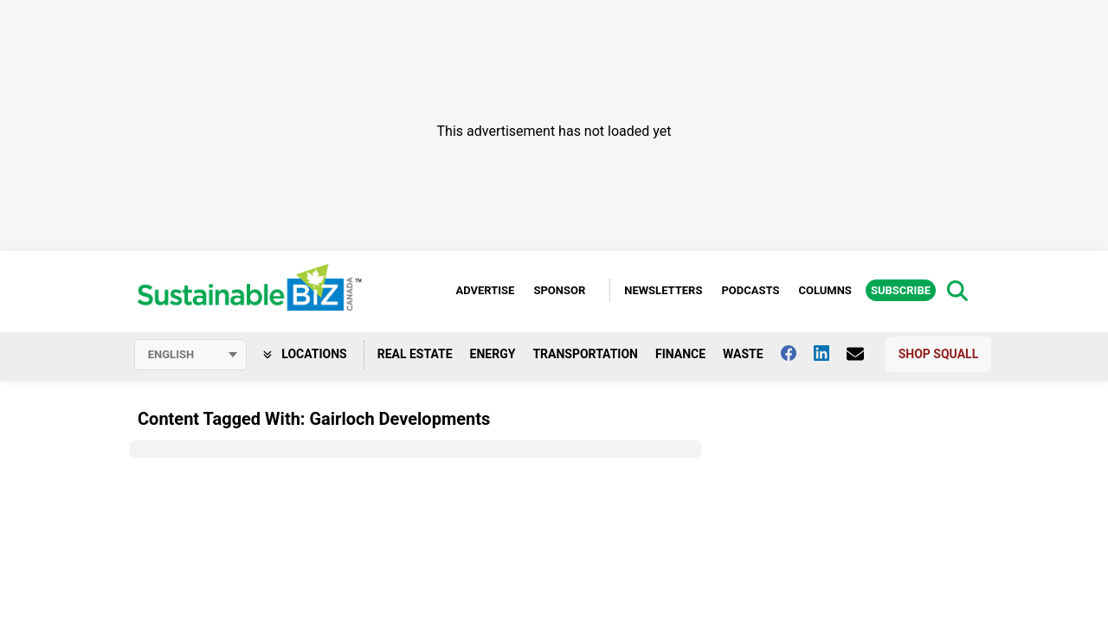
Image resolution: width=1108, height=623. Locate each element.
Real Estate (415, 354)
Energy (493, 354)
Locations (305, 354)
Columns (824, 290)
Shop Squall (939, 354)
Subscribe (901, 290)
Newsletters (663, 290)
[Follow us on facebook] (797, 353)
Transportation (585, 354)
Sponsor (559, 290)
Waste (743, 354)
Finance (680, 354)
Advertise (484, 290)
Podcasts (750, 290)
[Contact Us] (864, 354)
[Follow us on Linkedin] (830, 353)
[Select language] (190, 354)
